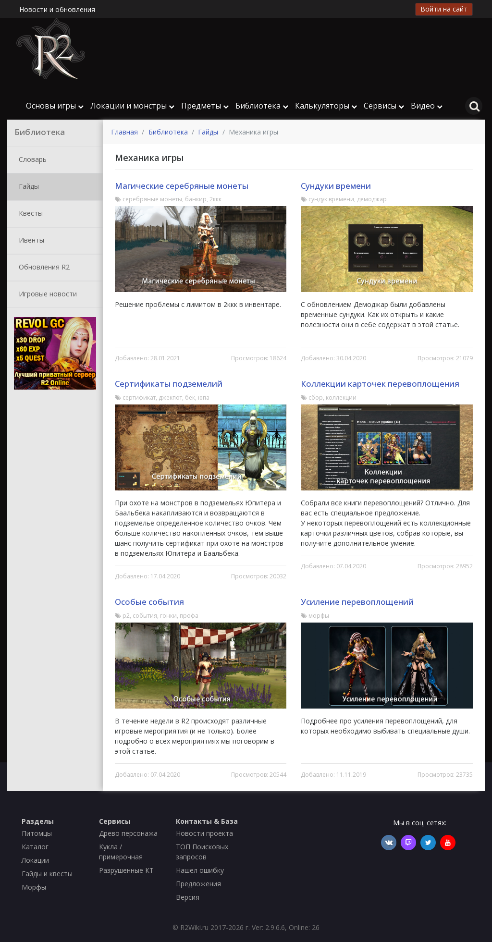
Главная (124, 131)
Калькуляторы (326, 105)
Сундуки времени (336, 185)
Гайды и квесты (47, 873)
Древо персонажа (128, 833)
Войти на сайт (443, 8)
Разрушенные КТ (126, 870)
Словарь (31, 160)
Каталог (35, 846)
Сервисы (384, 105)
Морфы (34, 887)
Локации (35, 860)
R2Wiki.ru (194, 927)
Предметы (205, 105)
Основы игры (55, 105)
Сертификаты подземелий (168, 383)
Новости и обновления (57, 9)
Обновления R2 (42, 267)
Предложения (198, 883)
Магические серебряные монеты (181, 185)
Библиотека (261, 105)
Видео (427, 105)
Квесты (29, 214)
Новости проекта (204, 833)
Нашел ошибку (200, 870)
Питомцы (37, 833)
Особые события (149, 601)
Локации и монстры (132, 105)
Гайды (27, 187)
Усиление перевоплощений (357, 601)
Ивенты (29, 241)
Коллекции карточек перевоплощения (380, 383)
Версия (187, 897)
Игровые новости (46, 294)
